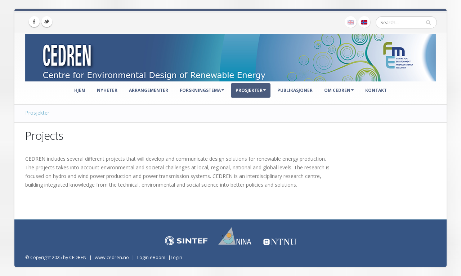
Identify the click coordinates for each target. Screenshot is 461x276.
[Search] (406, 22)
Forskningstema (202, 90)
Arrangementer (148, 90)
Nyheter (107, 90)
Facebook (34, 21)
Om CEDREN (339, 90)
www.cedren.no (112, 257)
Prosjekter (251, 90)
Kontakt (376, 90)
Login (176, 257)
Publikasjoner (295, 90)
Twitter (46, 21)
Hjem (79, 90)
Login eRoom (151, 257)
